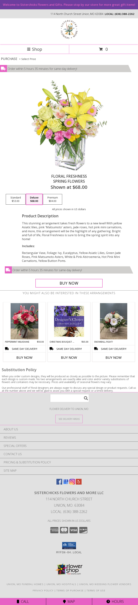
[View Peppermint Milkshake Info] (25, 321)
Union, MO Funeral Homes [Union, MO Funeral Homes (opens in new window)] (25, 584)
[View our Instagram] (72, 483)
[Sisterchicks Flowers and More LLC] (69, 39)
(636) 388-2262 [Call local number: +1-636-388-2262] (124, 14)
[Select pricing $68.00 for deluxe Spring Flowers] (34, 199)
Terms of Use (96, 590)
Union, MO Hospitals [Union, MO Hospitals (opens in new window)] (61, 584)
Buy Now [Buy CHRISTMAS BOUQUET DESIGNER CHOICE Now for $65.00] (69, 357)
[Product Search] (69, 398)
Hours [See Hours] (115, 601)
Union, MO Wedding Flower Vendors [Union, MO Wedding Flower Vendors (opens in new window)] (105, 584)
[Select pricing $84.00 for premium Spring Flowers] (52, 199)
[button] (69, 545)
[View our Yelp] (79, 483)
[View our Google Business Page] (66, 483)
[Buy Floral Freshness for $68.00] (69, 283)
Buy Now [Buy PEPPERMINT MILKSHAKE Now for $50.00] (24, 357)
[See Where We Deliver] (69, 419)
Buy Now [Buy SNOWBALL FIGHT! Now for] (113, 357)
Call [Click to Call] (23, 601)
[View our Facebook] (59, 483)
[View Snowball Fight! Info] (114, 321)
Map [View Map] (69, 601)
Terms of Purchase (70, 590)
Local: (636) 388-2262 (69, 511)
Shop (34, 49)
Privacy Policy (43, 590)
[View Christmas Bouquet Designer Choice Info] (69, 321)
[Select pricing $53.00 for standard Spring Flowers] (15, 199)
